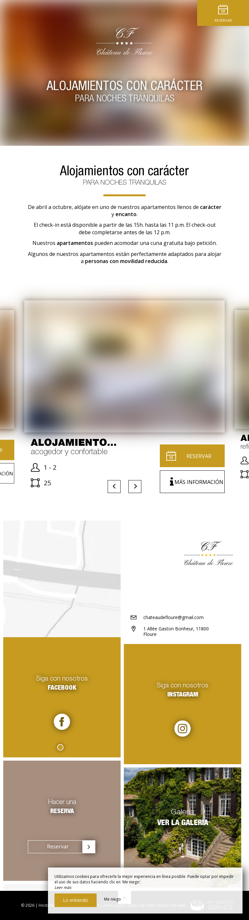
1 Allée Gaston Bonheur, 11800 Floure (176, 631)
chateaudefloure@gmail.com (173, 617)
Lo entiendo (75, 900)
